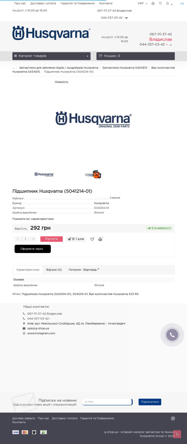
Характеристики (27, 270)
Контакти (105, 3)
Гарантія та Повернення (77, 3)
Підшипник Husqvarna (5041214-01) (46, 294)
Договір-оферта (23, 418)
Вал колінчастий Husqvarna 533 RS (114, 294)
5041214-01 (80, 294)
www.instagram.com (41, 333)
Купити (51, 239)
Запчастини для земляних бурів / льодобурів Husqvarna (58, 68)
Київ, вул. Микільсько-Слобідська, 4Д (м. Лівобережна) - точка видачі (76, 323)
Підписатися (150, 402)
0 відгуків (115, 198)
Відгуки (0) (54, 270)
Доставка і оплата (43, 3)
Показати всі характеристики (33, 219)
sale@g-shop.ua (38, 328)
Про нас (20, 3)
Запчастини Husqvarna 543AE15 (124, 68)
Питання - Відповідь (84, 269)
